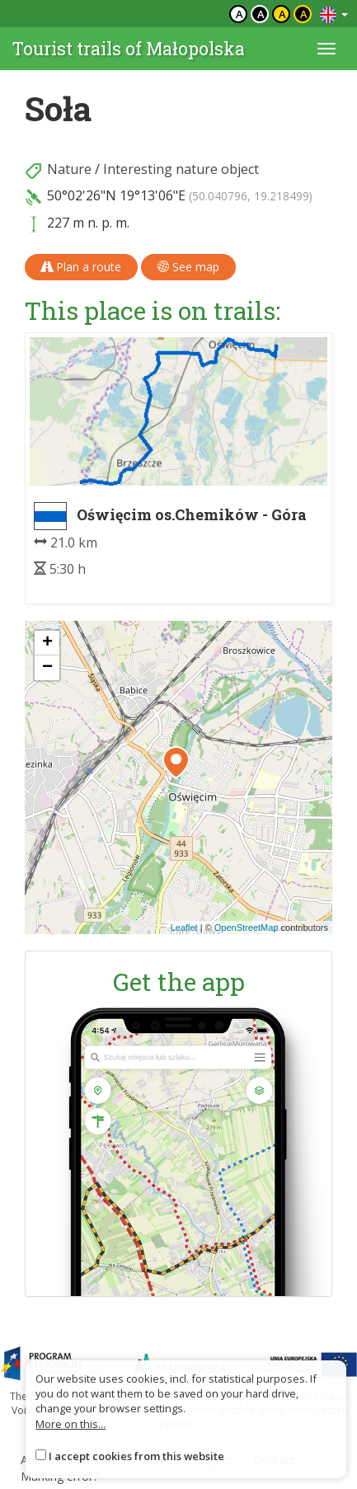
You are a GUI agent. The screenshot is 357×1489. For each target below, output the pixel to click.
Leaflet (184, 927)
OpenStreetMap (246, 927)
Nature (69, 169)
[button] (176, 762)
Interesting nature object (181, 169)
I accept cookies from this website (136, 1456)
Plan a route (81, 267)
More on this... (70, 1423)
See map (188, 267)
